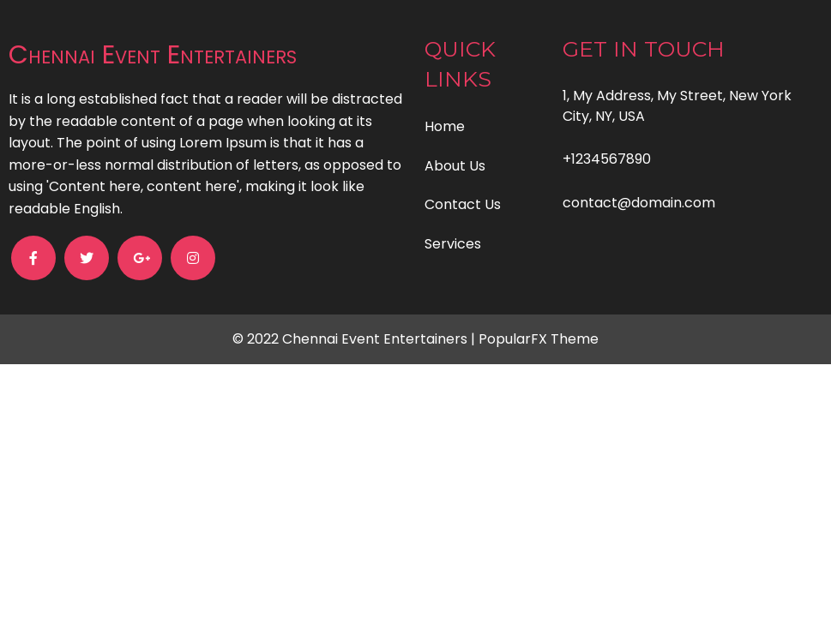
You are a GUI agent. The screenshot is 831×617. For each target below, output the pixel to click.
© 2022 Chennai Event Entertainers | (355, 339)
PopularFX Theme (539, 339)
